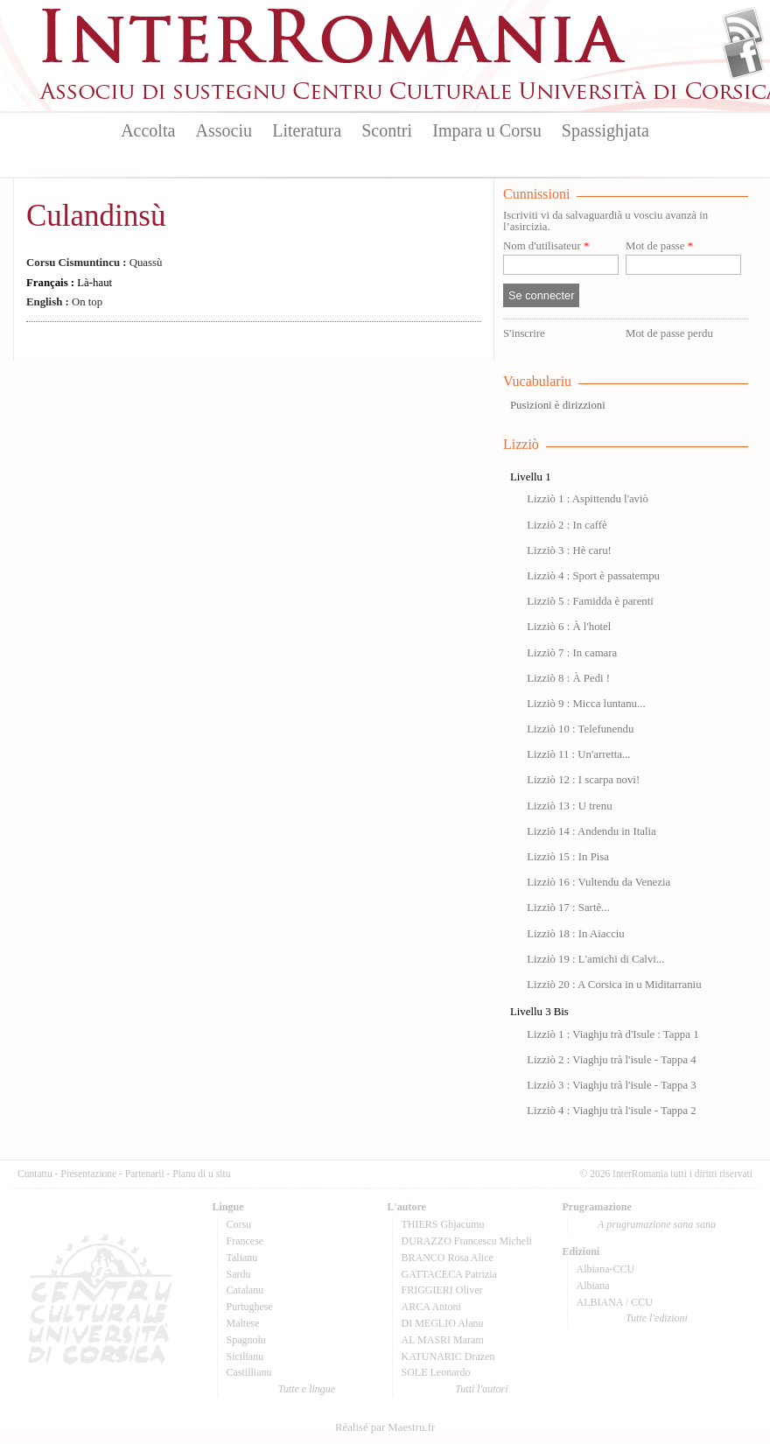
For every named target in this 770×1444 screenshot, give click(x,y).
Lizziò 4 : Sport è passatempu (593, 576)
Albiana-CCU (606, 1269)
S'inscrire (524, 333)
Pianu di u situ (201, 1173)
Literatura (306, 130)
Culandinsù (95, 216)
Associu (224, 130)
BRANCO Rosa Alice (448, 1257)
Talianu (242, 1257)
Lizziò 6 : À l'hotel (569, 626)
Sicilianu (245, 1356)
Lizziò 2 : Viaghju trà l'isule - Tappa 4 (611, 1060)
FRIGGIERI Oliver (442, 1290)
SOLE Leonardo (436, 1372)
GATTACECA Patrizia (449, 1274)
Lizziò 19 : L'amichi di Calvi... (595, 959)
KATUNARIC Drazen (448, 1356)
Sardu (239, 1274)
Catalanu (245, 1290)
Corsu (239, 1224)
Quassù (94, 262)
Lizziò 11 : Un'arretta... (578, 754)
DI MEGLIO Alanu (443, 1323)
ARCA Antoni (431, 1306)
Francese (245, 1241)
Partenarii (144, 1173)
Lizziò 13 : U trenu (569, 806)
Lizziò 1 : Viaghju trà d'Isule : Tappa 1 (612, 1034)
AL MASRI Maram (443, 1340)
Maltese (243, 1323)
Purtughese (250, 1306)
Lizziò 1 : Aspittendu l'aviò (587, 499)
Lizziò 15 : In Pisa (568, 857)
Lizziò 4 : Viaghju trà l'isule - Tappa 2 (611, 1110)
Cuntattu (35, 1173)
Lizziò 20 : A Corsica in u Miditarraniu (614, 984)
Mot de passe (659, 246)
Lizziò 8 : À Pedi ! (568, 678)
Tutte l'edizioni (657, 1318)
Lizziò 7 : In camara (572, 653)
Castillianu (249, 1372)
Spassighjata (605, 130)
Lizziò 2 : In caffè (566, 525)
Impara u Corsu (486, 130)
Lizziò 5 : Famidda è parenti (590, 601)
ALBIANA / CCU (615, 1302)
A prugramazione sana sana (657, 1224)
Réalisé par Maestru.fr (385, 1427)
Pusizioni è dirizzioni (558, 405)
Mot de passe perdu (669, 333)
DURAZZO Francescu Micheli (467, 1241)
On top (64, 302)
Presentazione (88, 1173)
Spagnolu (246, 1340)
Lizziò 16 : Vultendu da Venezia (598, 882)
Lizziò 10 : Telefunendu (580, 729)
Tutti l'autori (481, 1389)
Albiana (593, 1285)
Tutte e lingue (306, 1389)
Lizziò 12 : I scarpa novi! (583, 780)
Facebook (743, 58)
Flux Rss (743, 29)
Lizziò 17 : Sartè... (568, 907)
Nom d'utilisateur (546, 246)
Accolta (148, 130)
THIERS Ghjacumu (443, 1224)
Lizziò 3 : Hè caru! (569, 550)
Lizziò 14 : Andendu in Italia (591, 831)
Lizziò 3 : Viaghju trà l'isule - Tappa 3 (611, 1085)
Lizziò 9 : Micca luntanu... (586, 703)
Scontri (386, 130)
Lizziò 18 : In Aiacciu (576, 934)
